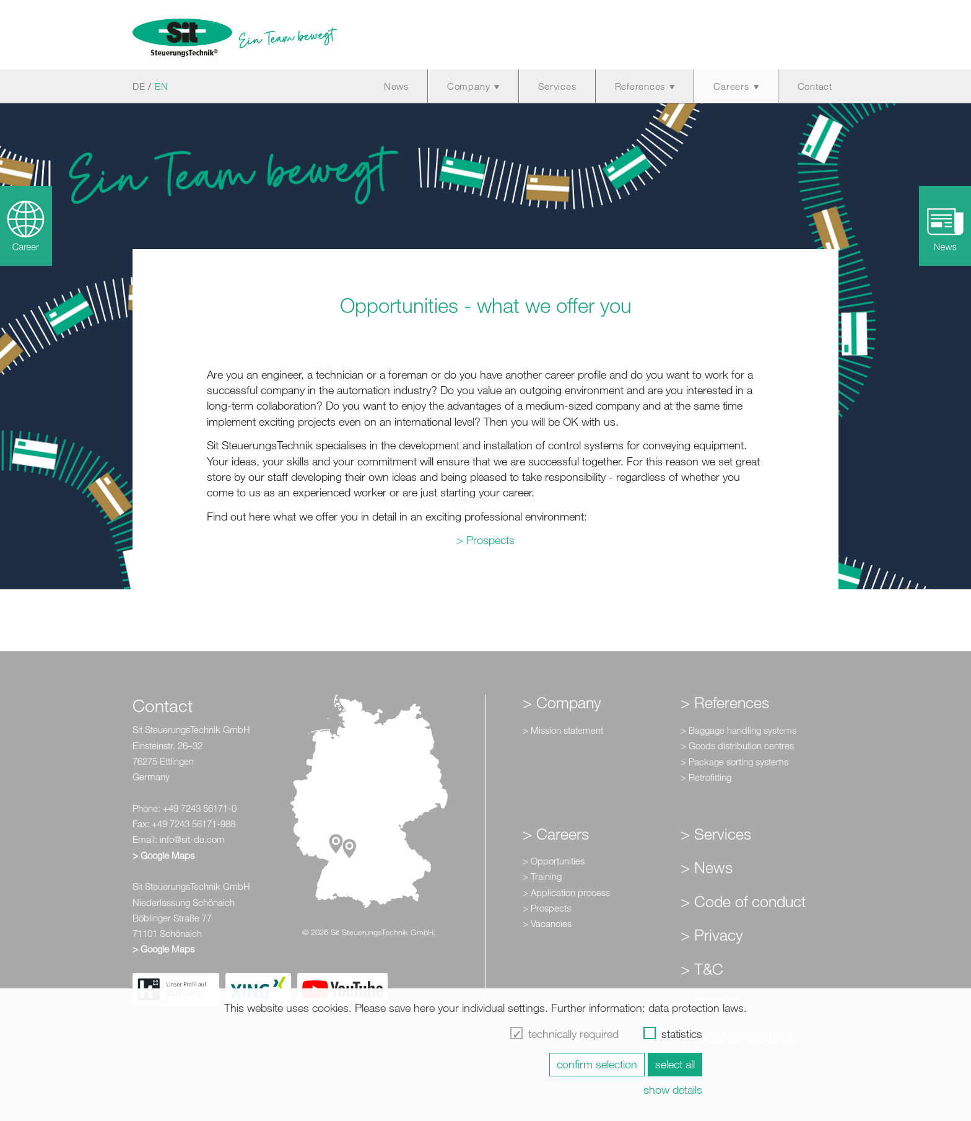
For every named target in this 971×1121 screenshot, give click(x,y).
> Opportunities (554, 860)
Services (557, 86)
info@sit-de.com (192, 839)
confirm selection (597, 1064)
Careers (731, 86)
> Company (562, 702)
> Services (716, 833)
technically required (573, 1033)
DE (139, 86)
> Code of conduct (743, 901)
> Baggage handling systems (738, 730)
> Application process (566, 892)
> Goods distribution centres (737, 745)
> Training (542, 876)
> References (725, 702)
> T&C (702, 968)
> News (707, 867)
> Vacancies (547, 923)
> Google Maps (163, 855)
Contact (815, 86)
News (396, 86)
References (640, 86)
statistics (681, 1033)
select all (675, 1064)
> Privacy (712, 934)
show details (672, 1089)
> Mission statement (563, 730)
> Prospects (485, 540)
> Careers (556, 833)
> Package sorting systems (734, 761)
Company (468, 86)
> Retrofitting (706, 777)
